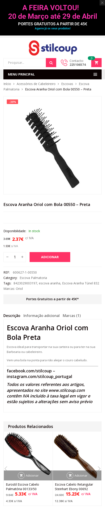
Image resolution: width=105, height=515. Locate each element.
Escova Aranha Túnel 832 (80, 283)
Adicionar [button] (32, 475)
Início (7, 84)
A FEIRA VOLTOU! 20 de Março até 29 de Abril (52, 12)
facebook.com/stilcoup (29, 370)
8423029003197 (25, 283)
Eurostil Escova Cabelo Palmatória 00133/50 (22, 486)
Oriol (19, 288)
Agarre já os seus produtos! (52, 28)
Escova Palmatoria (33, 278)
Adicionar (50, 257)
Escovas (67, 84)
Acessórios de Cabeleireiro (36, 84)
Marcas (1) (72, 315)
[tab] (11, 316)
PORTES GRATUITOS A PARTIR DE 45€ (52, 23)
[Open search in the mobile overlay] (29, 62)
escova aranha (49, 283)
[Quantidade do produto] (14, 257)
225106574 (78, 64)
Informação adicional (41, 315)
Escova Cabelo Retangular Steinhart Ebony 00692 (74, 486)
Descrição (11, 315)
